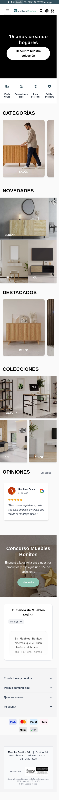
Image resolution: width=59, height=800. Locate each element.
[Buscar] (41, 11)
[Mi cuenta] (46, 11)
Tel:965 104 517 (32, 2)
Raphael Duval (27, 489)
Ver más (28, 582)
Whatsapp (46, 2)
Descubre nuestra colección (28, 53)
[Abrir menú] (7, 11)
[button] (28, 678)
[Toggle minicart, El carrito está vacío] (52, 11)
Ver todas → (47, 472)
